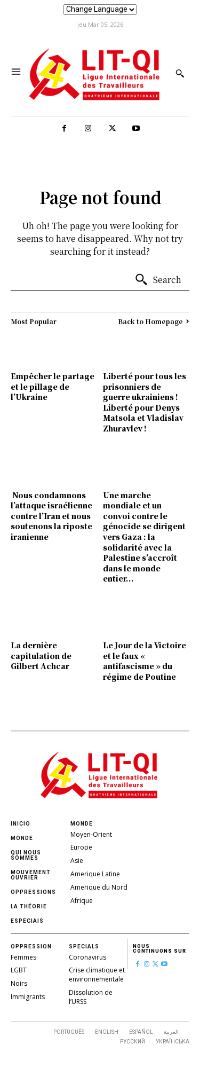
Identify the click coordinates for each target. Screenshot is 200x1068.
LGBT (19, 970)
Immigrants (28, 996)
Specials (84, 946)
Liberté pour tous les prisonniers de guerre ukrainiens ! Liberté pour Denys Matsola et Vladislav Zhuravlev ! (144, 402)
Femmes (23, 957)
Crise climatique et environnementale (97, 974)
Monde (22, 838)
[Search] (157, 280)
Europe (81, 847)
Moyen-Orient (91, 834)
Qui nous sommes (26, 855)
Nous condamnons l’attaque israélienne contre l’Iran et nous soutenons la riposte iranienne (51, 516)
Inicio (20, 824)
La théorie (29, 906)
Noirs (19, 983)
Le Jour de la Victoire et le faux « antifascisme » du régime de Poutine (144, 661)
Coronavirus (87, 957)
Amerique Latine (95, 873)
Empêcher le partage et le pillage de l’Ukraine (52, 386)
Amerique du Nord (98, 887)
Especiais (27, 921)
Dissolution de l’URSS (91, 997)
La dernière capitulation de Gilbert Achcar (41, 655)
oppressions (33, 892)
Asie (76, 860)
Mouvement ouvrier (31, 875)
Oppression (31, 946)
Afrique (81, 900)
